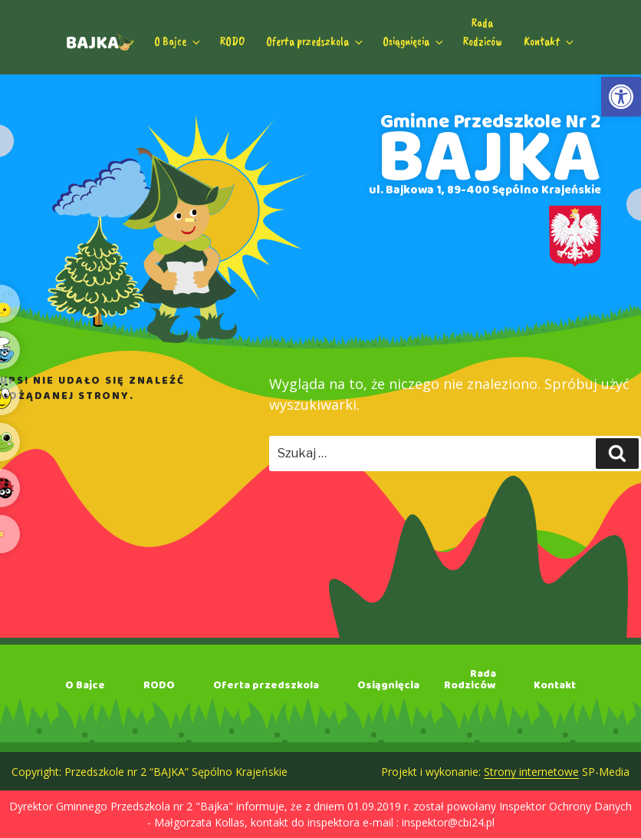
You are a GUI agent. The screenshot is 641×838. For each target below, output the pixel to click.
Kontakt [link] (550, 41)
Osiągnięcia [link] (414, 41)
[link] (621, 97)
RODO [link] (232, 41)
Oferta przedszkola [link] (315, 41)
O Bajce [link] (178, 41)
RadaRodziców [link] (482, 32)
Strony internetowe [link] (531, 771)
